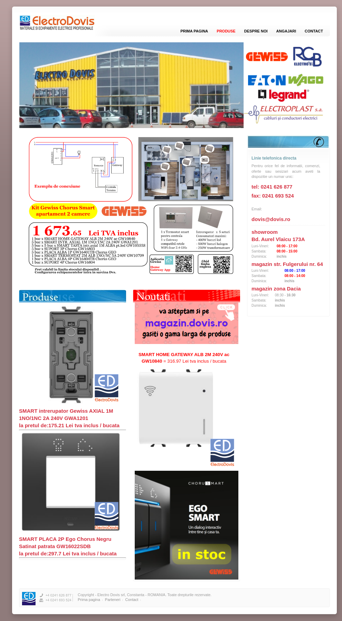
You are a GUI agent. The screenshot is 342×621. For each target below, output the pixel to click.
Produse (226, 31)
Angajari (286, 31)
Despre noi (256, 31)
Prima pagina (194, 31)
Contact (314, 31)
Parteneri (113, 600)
